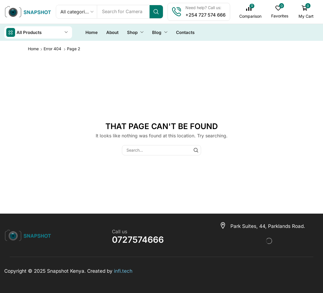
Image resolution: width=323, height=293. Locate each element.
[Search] (156, 11)
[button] (250, 12)
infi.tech (123, 271)
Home (33, 48)
